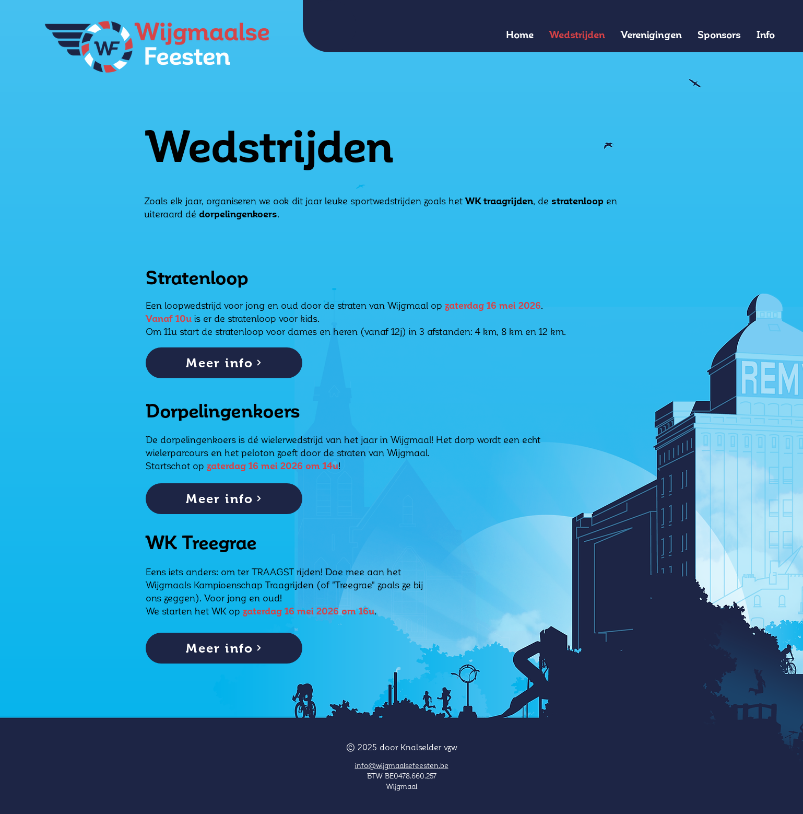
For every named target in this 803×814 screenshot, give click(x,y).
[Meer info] (224, 362)
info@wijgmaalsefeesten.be (401, 765)
